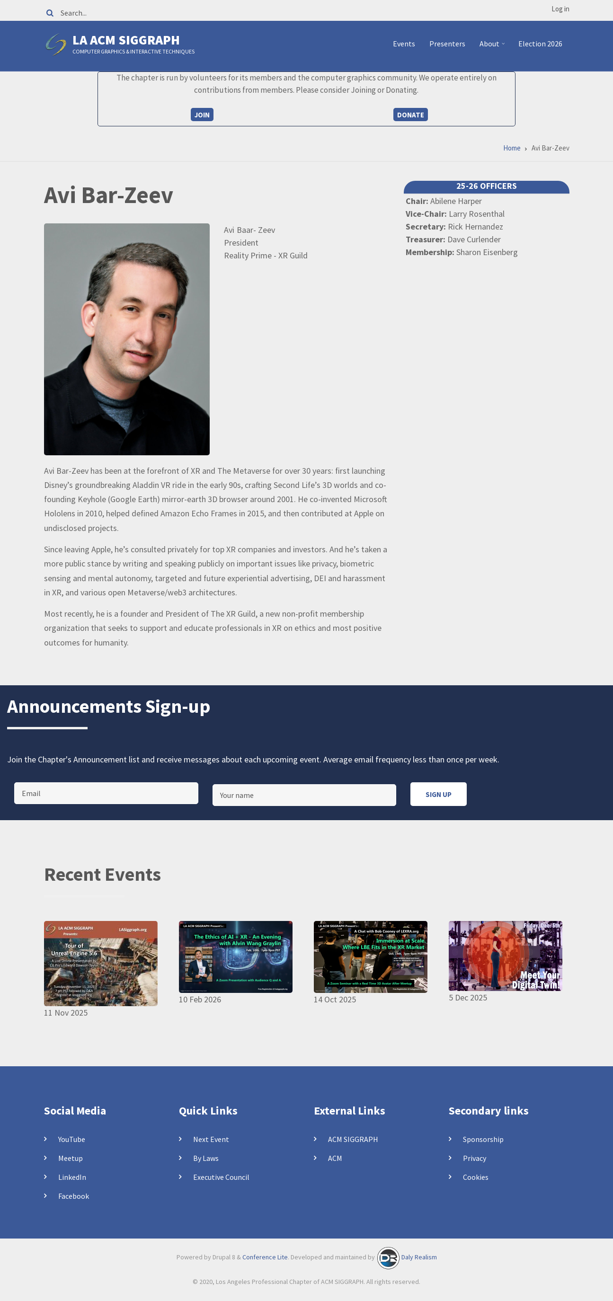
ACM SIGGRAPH (353, 1139)
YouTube (71, 1139)
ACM (335, 1158)
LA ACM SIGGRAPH (126, 39)
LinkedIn (72, 1177)
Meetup (70, 1158)
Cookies (476, 1177)
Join (202, 114)
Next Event (211, 1139)
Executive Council (221, 1177)
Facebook (73, 1196)
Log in (560, 8)
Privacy (474, 1158)
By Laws (206, 1158)
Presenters (447, 43)
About (493, 47)
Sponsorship (483, 1139)
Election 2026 (540, 43)
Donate (410, 114)
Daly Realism (419, 1257)
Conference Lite (265, 1257)
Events (404, 43)
